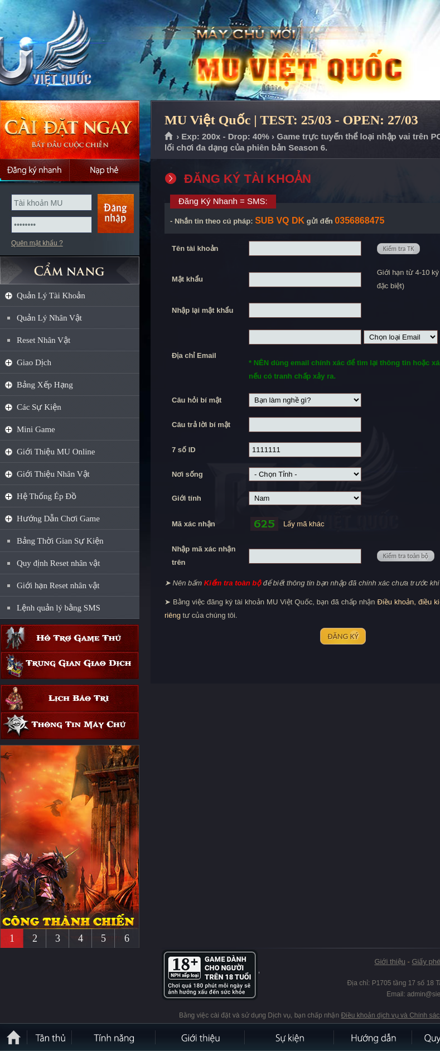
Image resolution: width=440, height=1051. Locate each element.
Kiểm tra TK (398, 249)
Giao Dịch (34, 362)
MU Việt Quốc (80, 51)
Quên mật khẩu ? (37, 243)
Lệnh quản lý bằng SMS (58, 607)
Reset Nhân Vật (43, 340)
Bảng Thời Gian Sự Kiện (60, 540)
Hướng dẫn (374, 1037)
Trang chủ (169, 136)
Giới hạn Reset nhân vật (58, 585)
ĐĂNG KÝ (342, 636)
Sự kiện (290, 1037)
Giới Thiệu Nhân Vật (53, 473)
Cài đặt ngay (69, 129)
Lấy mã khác (303, 524)
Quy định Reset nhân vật (58, 563)
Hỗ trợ (70, 638)
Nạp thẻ (104, 170)
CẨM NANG (69, 265)
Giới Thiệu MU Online (56, 451)
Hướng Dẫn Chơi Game (58, 518)
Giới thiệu (389, 961)
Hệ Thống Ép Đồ (46, 496)
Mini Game (36, 429)
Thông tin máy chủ (70, 725)
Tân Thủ (50, 1037)
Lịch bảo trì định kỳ (70, 698)
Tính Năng (114, 1037)
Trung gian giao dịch (70, 665)
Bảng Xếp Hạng (45, 384)
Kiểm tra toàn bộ (405, 556)
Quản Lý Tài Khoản (51, 295)
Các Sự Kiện (39, 407)
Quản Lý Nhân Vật (49, 317)
